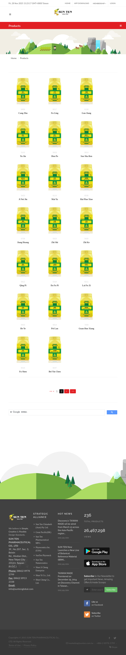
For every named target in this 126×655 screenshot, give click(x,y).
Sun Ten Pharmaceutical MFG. (42, 540)
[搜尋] (56, 412)
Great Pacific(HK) (43, 532)
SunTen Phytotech (43, 555)
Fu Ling (54, 113)
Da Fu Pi (55, 285)
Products (24, 58)
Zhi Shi (54, 242)
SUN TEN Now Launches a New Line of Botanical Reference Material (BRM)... (68, 553)
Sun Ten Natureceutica (41, 561)
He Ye (23, 328)
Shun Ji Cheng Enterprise (42, 569)
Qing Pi (22, 285)
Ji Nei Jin (23, 199)
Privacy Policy (30, 645)
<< (51, 391)
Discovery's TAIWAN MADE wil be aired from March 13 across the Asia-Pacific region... (68, 527)
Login (113, 3)
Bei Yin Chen (55, 372)
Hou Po (54, 156)
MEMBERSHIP (99, 3)
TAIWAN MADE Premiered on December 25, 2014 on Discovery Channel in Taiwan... (68, 579)
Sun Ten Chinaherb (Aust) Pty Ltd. (44, 526)
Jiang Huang (23, 242)
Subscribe (110, 589)
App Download (81, 3)
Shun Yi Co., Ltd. (43, 575)
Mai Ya (55, 199)
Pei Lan (54, 328)
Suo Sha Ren (86, 156)
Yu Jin (23, 156)
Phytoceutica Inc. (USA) (43, 549)
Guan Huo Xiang (86, 328)
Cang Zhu (22, 113)
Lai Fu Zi (86, 285)
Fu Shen (23, 372)
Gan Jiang (86, 113)
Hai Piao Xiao (86, 199)
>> (72, 391)
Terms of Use (15, 645)
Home (67, 3)
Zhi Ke (86, 242)
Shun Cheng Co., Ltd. (43, 581)
